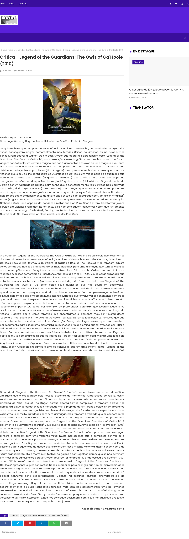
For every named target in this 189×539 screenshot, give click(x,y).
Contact (24, 3)
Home (2, 3)
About (12, 3)
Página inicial (7, 50)
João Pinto (7, 70)
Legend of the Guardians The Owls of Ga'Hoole (38, 50)
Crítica (14, 515)
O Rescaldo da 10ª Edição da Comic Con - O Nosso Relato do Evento (156, 91)
